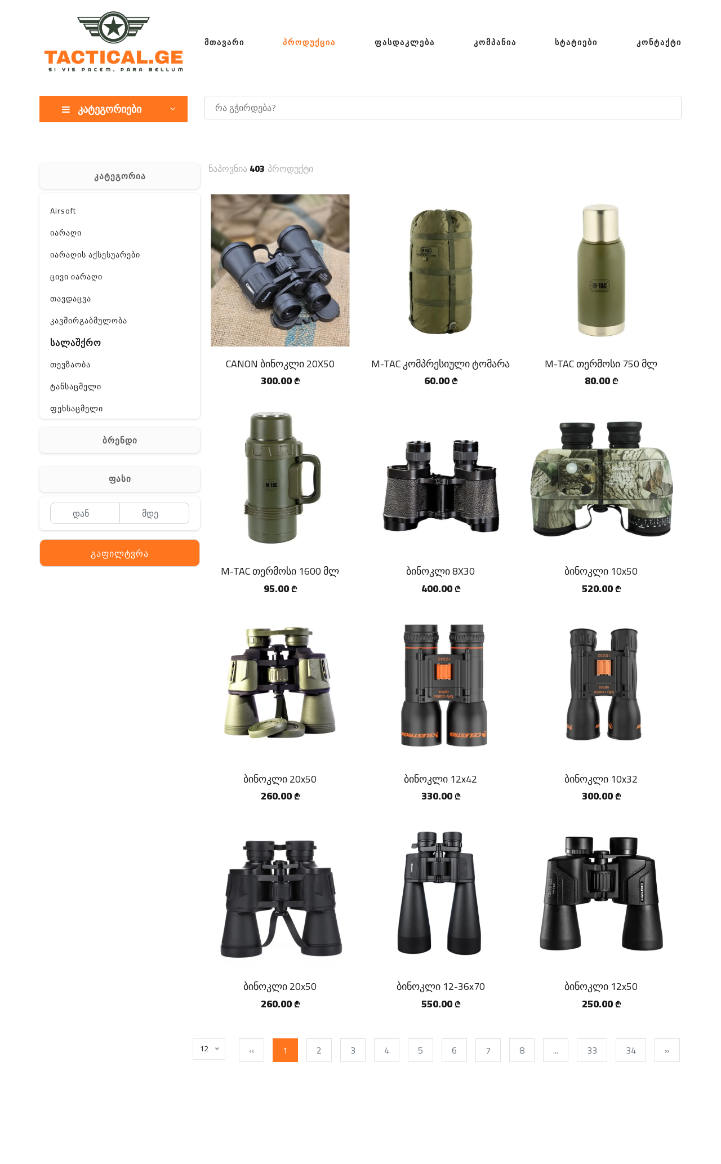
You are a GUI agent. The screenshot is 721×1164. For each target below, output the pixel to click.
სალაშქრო (75, 342)
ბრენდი (120, 440)
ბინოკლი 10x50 (601, 571)
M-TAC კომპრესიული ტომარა (440, 363)
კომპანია (495, 42)
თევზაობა (70, 364)
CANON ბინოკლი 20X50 (280, 363)
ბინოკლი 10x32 (601, 779)
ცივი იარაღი (76, 276)
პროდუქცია (309, 42)
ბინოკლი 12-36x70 (441, 986)
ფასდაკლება (405, 42)
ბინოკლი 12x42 (440, 779)
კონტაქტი (659, 42)
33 (594, 1050)
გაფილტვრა (120, 553)
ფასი (120, 478)
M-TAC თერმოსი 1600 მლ (280, 571)
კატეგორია (120, 176)
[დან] (84, 513)
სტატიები (576, 42)
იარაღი (66, 232)
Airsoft (63, 210)
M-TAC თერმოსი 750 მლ (601, 363)
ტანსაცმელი (75, 386)
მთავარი (224, 42)
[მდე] (154, 513)
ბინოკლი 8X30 (440, 571)
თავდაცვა (70, 298)
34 (633, 1050)
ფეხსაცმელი (76, 408)
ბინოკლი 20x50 (280, 779)
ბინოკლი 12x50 (601, 986)
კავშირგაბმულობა (88, 320)
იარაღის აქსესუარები (95, 254)
